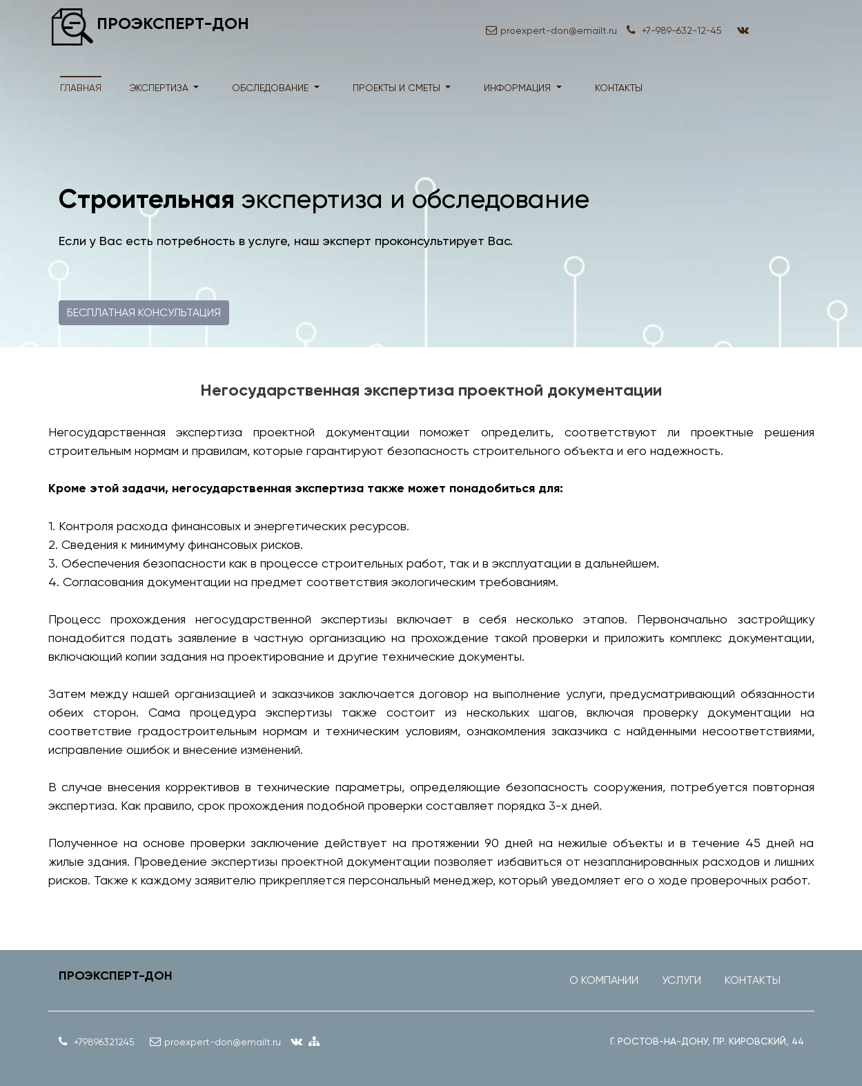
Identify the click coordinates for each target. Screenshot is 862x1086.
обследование (271, 87)
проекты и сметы (398, 87)
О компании (603, 980)
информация (519, 87)
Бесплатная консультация (144, 312)
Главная (80, 87)
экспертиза (160, 87)
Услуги (681, 980)
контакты (619, 87)
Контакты (753, 980)
